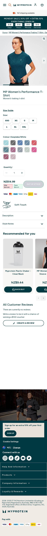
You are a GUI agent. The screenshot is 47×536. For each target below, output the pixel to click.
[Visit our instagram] (5, 458)
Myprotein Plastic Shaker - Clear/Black (18, 272)
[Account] (35, 5)
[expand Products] (9, 475)
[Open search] (10, 5)
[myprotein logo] (22, 5)
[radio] (7, 120)
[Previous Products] (38, 298)
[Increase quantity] (22, 173)
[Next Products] (43, 298)
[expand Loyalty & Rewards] (14, 492)
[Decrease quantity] (6, 173)
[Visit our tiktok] (17, 458)
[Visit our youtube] (23, 458)
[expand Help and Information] (16, 467)
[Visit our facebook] (11, 458)
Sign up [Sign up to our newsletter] (10, 433)
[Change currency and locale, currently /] (23, 447)
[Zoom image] (44, 39)
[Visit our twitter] (29, 458)
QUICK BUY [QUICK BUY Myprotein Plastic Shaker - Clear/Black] (18, 289)
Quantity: (8, 167)
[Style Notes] (23, 224)
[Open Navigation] (5, 5)
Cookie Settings (11, 441)
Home (5, 33)
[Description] (23, 216)
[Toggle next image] (44, 61)
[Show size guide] (8, 110)
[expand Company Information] (16, 483)
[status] (14, 173)
